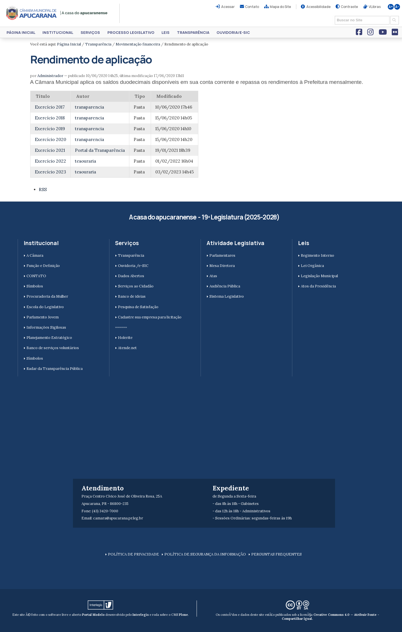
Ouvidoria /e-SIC (133, 265)
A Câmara (34, 255)
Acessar (228, 6)
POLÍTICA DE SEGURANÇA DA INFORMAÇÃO (205, 554)
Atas (213, 275)
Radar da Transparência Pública (54, 368)
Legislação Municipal (319, 275)
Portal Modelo (93, 615)
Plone (183, 615)
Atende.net (127, 347)
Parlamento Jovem (42, 317)
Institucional (57, 32)
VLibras (375, 6)
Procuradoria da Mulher (47, 296)
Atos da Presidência (318, 286)
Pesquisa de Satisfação (138, 306)
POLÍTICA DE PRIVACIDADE (133, 554)
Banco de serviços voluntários (52, 347)
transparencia (89, 107)
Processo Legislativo (130, 32)
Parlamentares (222, 255)
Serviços (90, 32)
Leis (166, 32)
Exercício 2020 (50, 139)
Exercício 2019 (50, 128)
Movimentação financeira (138, 44)
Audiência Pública (224, 286)
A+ (391, 7)
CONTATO (36, 275)
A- (397, 7)
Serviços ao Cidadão (136, 286)
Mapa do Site (280, 6)
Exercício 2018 (50, 118)
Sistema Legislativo (226, 296)
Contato (252, 6)
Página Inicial (21, 32)
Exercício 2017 (50, 107)
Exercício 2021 (50, 150)
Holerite (125, 337)
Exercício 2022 (50, 161)
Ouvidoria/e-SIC (233, 32)
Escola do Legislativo (45, 306)
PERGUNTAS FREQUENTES (276, 554)
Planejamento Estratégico (49, 337)
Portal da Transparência (100, 150)
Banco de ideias (132, 296)
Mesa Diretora (222, 265)
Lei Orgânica (312, 265)
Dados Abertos (131, 275)
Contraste (349, 6)
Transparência (193, 32)
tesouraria (85, 161)
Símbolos (34, 286)
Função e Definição (43, 265)
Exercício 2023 (50, 172)
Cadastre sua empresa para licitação (149, 317)
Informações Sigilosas (46, 327)
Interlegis (140, 615)
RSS (43, 189)
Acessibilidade (318, 6)
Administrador (50, 75)
